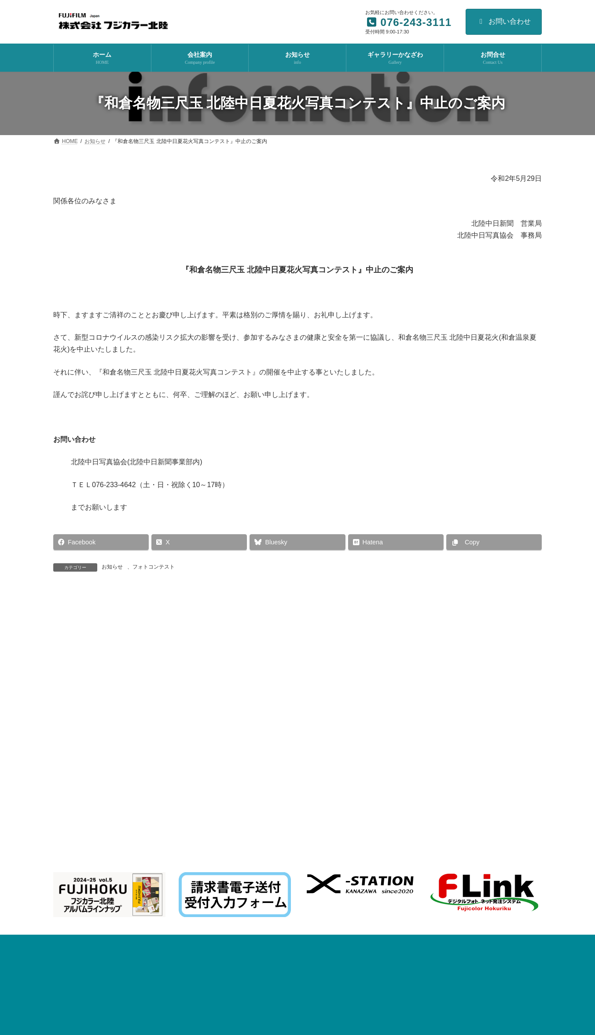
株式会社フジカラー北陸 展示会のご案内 (268, 840)
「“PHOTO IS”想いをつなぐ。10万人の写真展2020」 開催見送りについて (181, 614)
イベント (305, 800)
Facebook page (465, 825)
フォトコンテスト (153, 567)
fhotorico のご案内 (241, 961)
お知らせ (112, 567)
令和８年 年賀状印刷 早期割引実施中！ (268, 870)
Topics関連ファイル (286, 751)
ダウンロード (517, 751)
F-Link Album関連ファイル (360, 751)
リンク (476, 751)
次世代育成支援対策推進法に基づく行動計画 (114, 751)
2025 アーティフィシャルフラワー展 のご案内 (275, 930)
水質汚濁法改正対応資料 (213, 751)
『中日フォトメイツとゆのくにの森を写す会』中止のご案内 (422, 614)
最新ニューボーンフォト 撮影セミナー (268, 810)
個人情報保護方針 (429, 751)
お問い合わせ (504, 21)
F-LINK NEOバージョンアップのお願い (266, 900)
